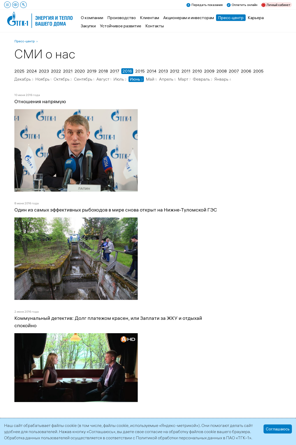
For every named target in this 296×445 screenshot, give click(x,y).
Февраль (202, 79)
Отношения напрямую (40, 101)
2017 (114, 71)
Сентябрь (83, 79)
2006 (246, 71)
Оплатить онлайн (244, 5)
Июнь (135, 79)
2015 (140, 71)
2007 (234, 71)
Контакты (154, 25)
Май (150, 79)
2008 (221, 71)
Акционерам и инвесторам (188, 17)
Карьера (256, 17)
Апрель (166, 79)
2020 (80, 71)
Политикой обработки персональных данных (179, 437)
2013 (163, 71)
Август (103, 79)
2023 (44, 71)
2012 (174, 71)
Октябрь (62, 79)
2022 (56, 71)
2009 (209, 71)
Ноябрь (42, 79)
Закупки (88, 25)
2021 (68, 71)
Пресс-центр (231, 17)
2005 (258, 71)
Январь (221, 79)
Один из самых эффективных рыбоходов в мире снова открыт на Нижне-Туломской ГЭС (115, 210)
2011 (186, 71)
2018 (103, 71)
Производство (121, 17)
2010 (197, 71)
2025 (19, 71)
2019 (91, 71)
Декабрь (23, 79)
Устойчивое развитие (120, 25)
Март (183, 79)
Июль (119, 79)
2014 (151, 71)
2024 (32, 71)
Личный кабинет (278, 5)
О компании (92, 17)
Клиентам (149, 17)
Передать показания (207, 5)
